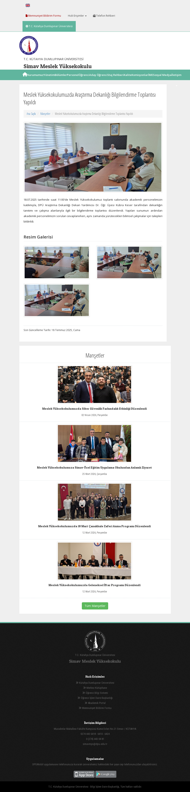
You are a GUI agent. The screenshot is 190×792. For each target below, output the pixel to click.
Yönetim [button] (49, 79)
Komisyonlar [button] (140, 79)
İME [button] (150, 79)
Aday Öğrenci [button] (98, 79)
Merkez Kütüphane (95, 687)
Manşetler (45, 114)
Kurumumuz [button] (35, 79)
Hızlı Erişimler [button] (77, 15)
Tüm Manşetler (95, 606)
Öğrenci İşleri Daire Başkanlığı (95, 697)
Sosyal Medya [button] (162, 79)
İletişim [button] (176, 79)
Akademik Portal (95, 703)
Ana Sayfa (31, 114)
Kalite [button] (128, 79)
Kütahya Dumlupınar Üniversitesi (95, 682)
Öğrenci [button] (84, 79)
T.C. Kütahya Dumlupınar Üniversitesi (49, 26)
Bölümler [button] (61, 79)
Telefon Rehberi (104, 15)
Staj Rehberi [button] (115, 79)
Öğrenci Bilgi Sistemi (95, 692)
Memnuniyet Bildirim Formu (43, 15)
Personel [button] (73, 79)
